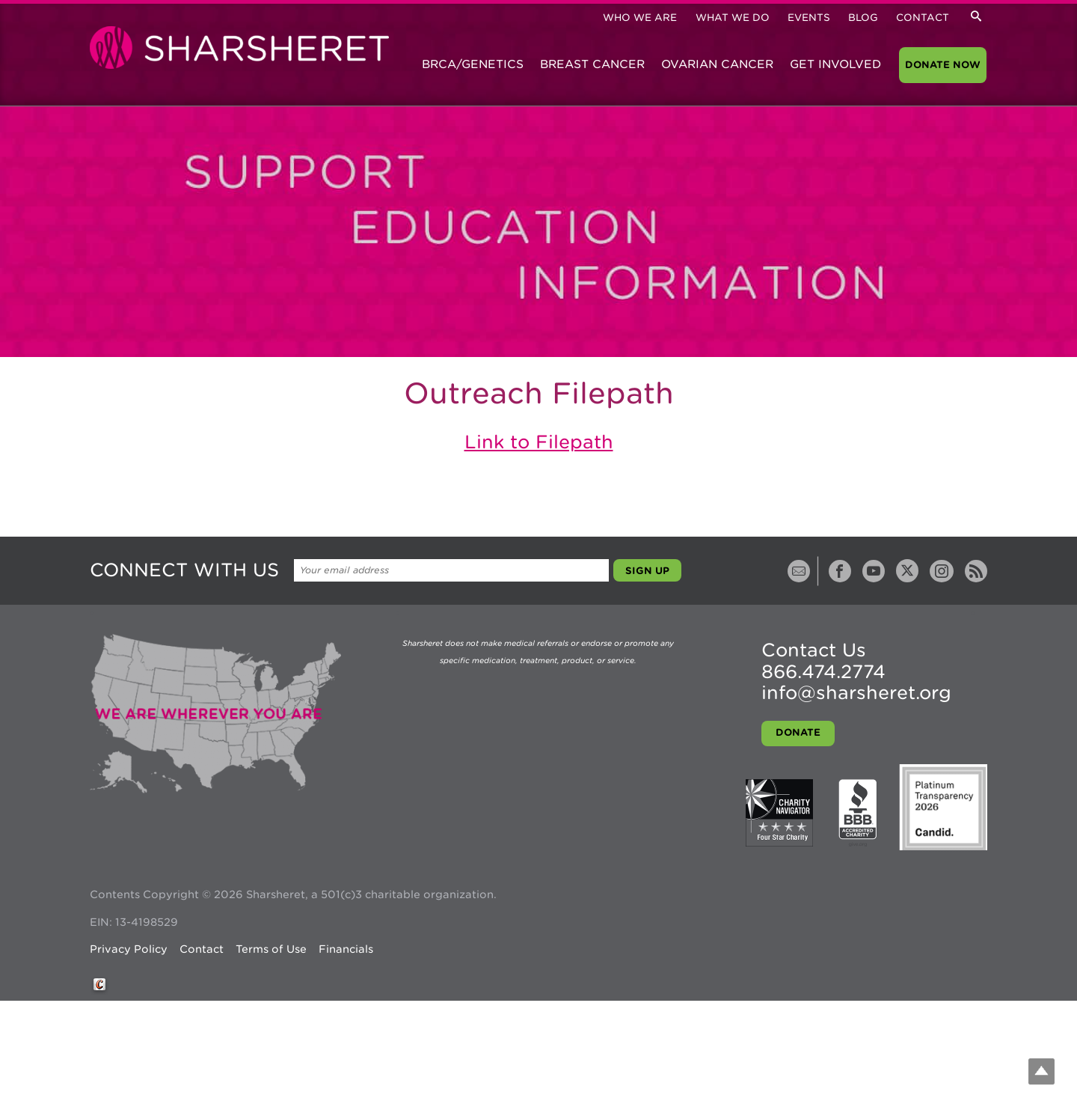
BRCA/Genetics (473, 64)
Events (809, 17)
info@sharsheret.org (856, 693)
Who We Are (640, 17)
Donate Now (943, 64)
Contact (922, 17)
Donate (798, 732)
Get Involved (835, 64)
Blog (863, 17)
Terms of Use (271, 949)
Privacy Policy (129, 949)
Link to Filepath (538, 442)
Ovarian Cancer (717, 64)
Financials (346, 949)
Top (1041, 1071)
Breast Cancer (592, 64)
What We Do (733, 17)
